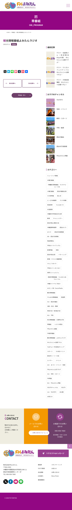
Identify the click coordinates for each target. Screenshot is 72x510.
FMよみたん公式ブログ (54, 369)
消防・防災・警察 (52, 306)
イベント (58, 360)
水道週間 (49, 209)
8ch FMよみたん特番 (53, 383)
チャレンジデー (57, 218)
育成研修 (49, 205)
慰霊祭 (63, 297)
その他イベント (60, 351)
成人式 (59, 196)
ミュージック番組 (52, 176)
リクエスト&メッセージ (55, 453)
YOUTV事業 (41, 468)
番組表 (40, 465)
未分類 (61, 392)
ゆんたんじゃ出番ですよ (54, 342)
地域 (57, 250)
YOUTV (63, 387)
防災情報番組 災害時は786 (55, 320)
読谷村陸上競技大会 (53, 223)
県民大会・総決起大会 (53, 311)
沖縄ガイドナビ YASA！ (54, 284)
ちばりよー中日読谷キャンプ (55, 347)
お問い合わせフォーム (39, 433)
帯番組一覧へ (22, 95)
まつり (49, 232)
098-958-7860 (60, 431)
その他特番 (50, 196)
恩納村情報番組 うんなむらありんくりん (57, 278)
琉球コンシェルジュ (53, 272)
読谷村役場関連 (58, 232)
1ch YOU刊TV (51, 392)
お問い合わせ (56, 472)
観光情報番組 (51, 293)
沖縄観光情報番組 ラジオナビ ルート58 (57, 186)
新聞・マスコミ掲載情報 (54, 259)
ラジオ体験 (62, 200)
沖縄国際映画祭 (51, 227)
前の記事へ (12, 83)
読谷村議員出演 (61, 191)
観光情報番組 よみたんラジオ (56, 338)
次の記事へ (31, 83)
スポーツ (49, 351)
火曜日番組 (50, 191)
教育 (48, 218)
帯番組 (14, 44)
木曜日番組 (50, 180)
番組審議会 (41, 480)
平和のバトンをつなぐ (53, 268)
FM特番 (49, 378)
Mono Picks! (55, 476)
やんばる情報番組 (52, 297)
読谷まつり (62, 227)
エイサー (49, 360)
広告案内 (41, 476)
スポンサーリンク (57, 465)
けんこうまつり (51, 263)
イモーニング (62, 254)
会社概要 (41, 472)
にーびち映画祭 (51, 200)
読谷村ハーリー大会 (53, 356)
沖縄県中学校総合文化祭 (54, 214)
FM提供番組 (50, 333)
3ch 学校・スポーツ (53, 374)
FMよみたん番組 (52, 329)
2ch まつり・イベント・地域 (56, 365)
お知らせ (49, 396)
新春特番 (49, 250)
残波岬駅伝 (50, 241)
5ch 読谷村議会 (52, 302)
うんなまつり (59, 205)
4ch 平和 (50, 315)
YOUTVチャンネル (52, 387)
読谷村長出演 (51, 254)
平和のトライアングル (53, 245)
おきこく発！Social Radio (54, 288)
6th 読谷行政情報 (52, 236)
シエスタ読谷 (58, 324)
